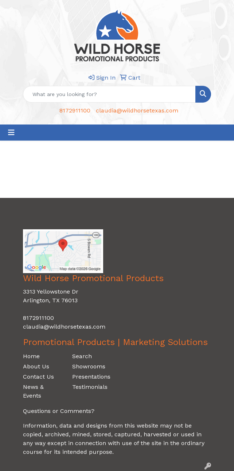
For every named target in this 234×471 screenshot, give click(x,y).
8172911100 (74, 110)
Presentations (91, 376)
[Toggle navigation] (11, 132)
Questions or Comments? (58, 410)
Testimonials (90, 386)
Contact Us (38, 376)
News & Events (33, 391)
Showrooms (88, 366)
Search (82, 356)
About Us (36, 366)
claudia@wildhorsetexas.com (137, 110)
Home (31, 356)
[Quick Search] (109, 94)
